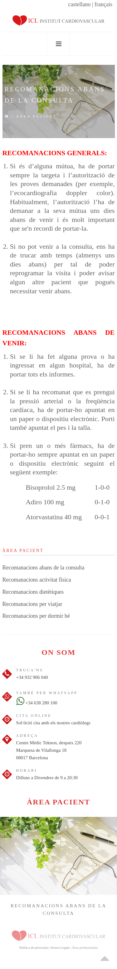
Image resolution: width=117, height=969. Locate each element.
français (103, 4)
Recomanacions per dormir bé (36, 616)
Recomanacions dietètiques (33, 592)
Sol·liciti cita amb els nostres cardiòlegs (53, 722)
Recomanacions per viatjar (32, 604)
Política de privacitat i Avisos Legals (44, 947)
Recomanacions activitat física (36, 580)
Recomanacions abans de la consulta (43, 567)
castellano (79, 4)
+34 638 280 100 (36, 702)
